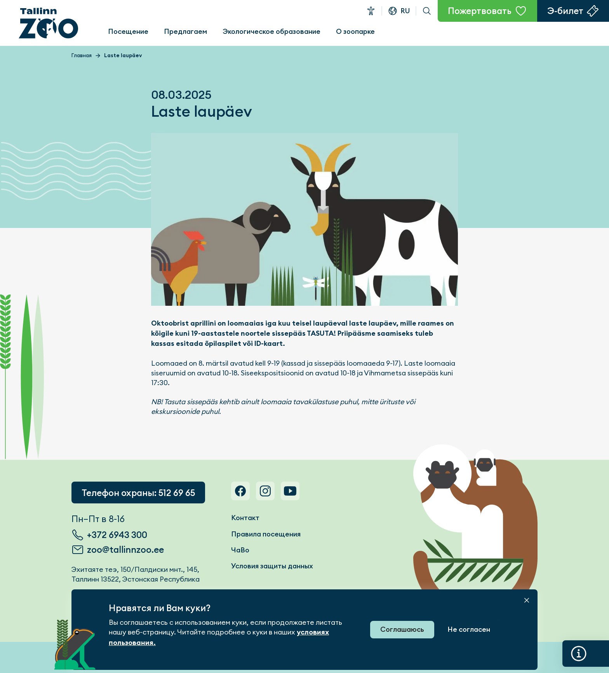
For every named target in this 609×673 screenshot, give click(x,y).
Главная (81, 55)
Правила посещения (266, 533)
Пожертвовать (480, 11)
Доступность (371, 11)
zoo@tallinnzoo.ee (125, 550)
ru (405, 10)
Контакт (245, 517)
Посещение (128, 31)
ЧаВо (240, 549)
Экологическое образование (271, 31)
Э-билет (565, 11)
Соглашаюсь (402, 629)
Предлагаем (185, 31)
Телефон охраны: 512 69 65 (138, 493)
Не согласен (468, 629)
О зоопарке (355, 31)
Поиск (427, 11)
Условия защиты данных (272, 565)
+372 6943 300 (117, 535)
